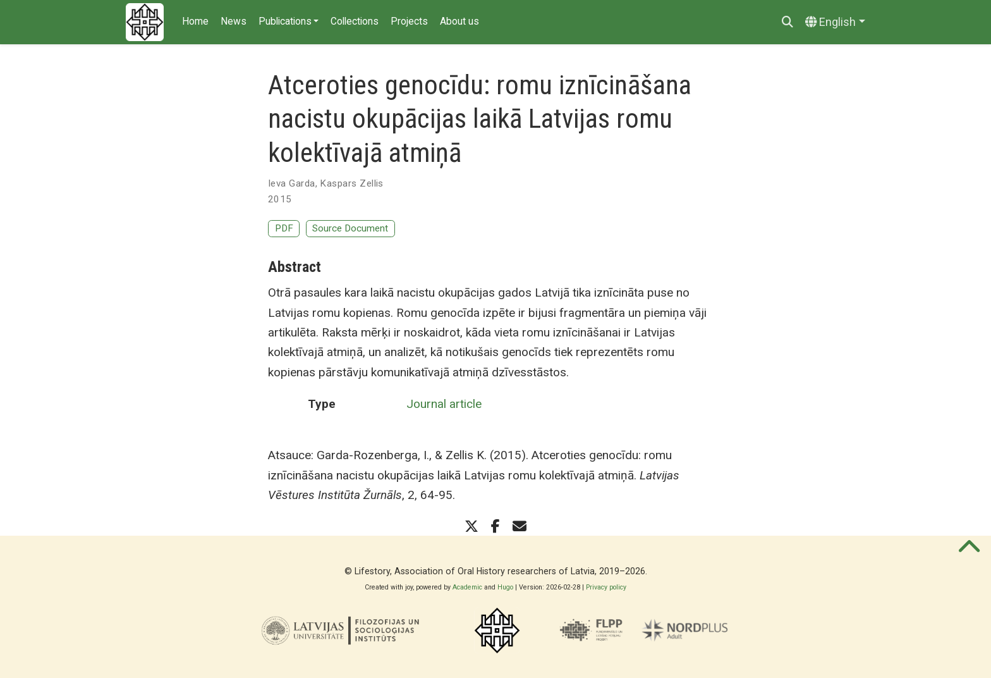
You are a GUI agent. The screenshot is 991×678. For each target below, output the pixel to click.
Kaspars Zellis (351, 183)
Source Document (350, 228)
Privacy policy (606, 587)
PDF (284, 228)
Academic (467, 587)
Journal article (444, 404)
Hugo (505, 587)
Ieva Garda (291, 183)
